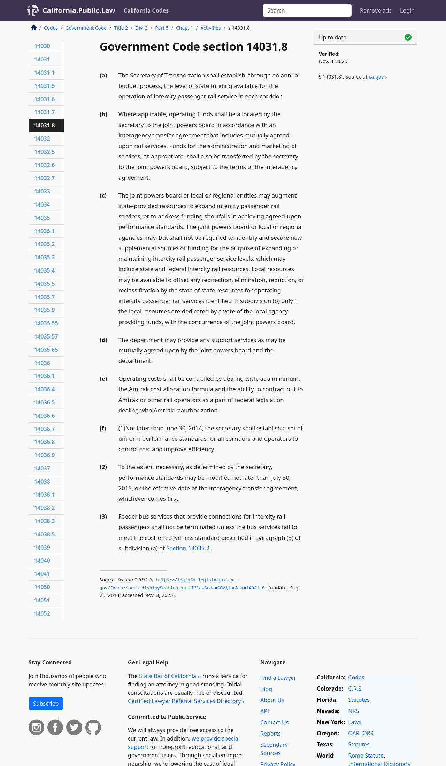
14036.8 (44, 442)
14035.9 (44, 310)
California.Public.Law (79, 10)
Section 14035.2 (187, 548)
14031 (42, 59)
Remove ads (376, 10)
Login (407, 10)
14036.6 (44, 415)
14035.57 (46, 336)
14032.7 (44, 178)
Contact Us (274, 722)
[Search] (307, 10)
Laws (354, 722)
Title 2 (121, 27)
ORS (367, 733)
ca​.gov (376, 76)
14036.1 (44, 376)
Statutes (359, 700)
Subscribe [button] (46, 703)
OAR (353, 733)
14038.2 (44, 508)
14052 (42, 613)
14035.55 (46, 323)
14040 (42, 560)
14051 (42, 600)
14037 (42, 468)
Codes (51, 27)
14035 (42, 218)
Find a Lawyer (278, 678)
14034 (42, 204)
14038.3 (44, 521)
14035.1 (44, 231)
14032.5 (44, 152)
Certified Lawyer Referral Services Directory (184, 701)
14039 (42, 547)
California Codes (146, 10)
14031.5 (44, 86)
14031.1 (44, 72)
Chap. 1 (184, 27)
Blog (266, 689)
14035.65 (46, 350)
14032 (42, 138)
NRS (353, 711)
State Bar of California (167, 676)
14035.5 (44, 284)
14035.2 (44, 244)
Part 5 (162, 27)
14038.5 (44, 534)
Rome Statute (366, 755)
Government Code (86, 27)
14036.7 (44, 429)
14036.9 (44, 455)
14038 (42, 481)
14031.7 (44, 112)
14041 (42, 574)
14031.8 (44, 125)
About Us (272, 700)
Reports (270, 733)
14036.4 (44, 389)
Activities (210, 27)
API (264, 711)
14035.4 (44, 270)
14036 (42, 363)
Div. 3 (141, 27)
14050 (42, 587)
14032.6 (44, 165)
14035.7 (44, 297)
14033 (42, 191)
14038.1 (44, 494)
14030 (42, 46)
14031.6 (44, 99)
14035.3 (44, 257)
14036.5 (44, 402)
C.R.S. (355, 688)
